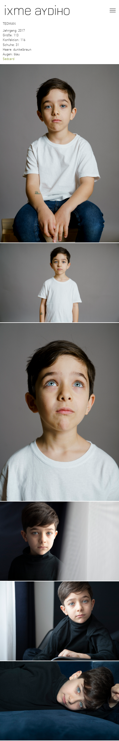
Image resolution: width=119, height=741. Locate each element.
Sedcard (8, 59)
